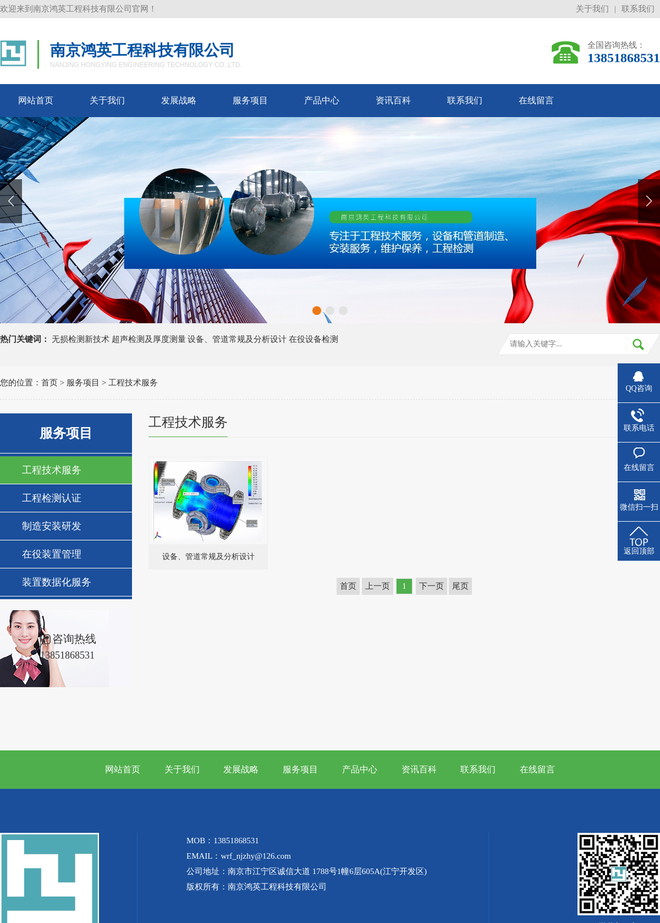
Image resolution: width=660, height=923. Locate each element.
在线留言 (536, 100)
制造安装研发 (51, 526)
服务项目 (250, 100)
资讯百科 (393, 100)
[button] (316, 310)
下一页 (431, 586)
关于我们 (592, 8)
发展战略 (178, 100)
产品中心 (321, 100)
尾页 (460, 586)
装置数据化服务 (56, 582)
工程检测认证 (51, 498)
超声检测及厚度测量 (149, 339)
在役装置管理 (51, 554)
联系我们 (638, 8)
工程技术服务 (133, 382)
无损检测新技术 (80, 339)
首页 (49, 382)
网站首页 (35, 100)
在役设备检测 (313, 339)
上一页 (377, 586)
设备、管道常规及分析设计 (237, 339)
